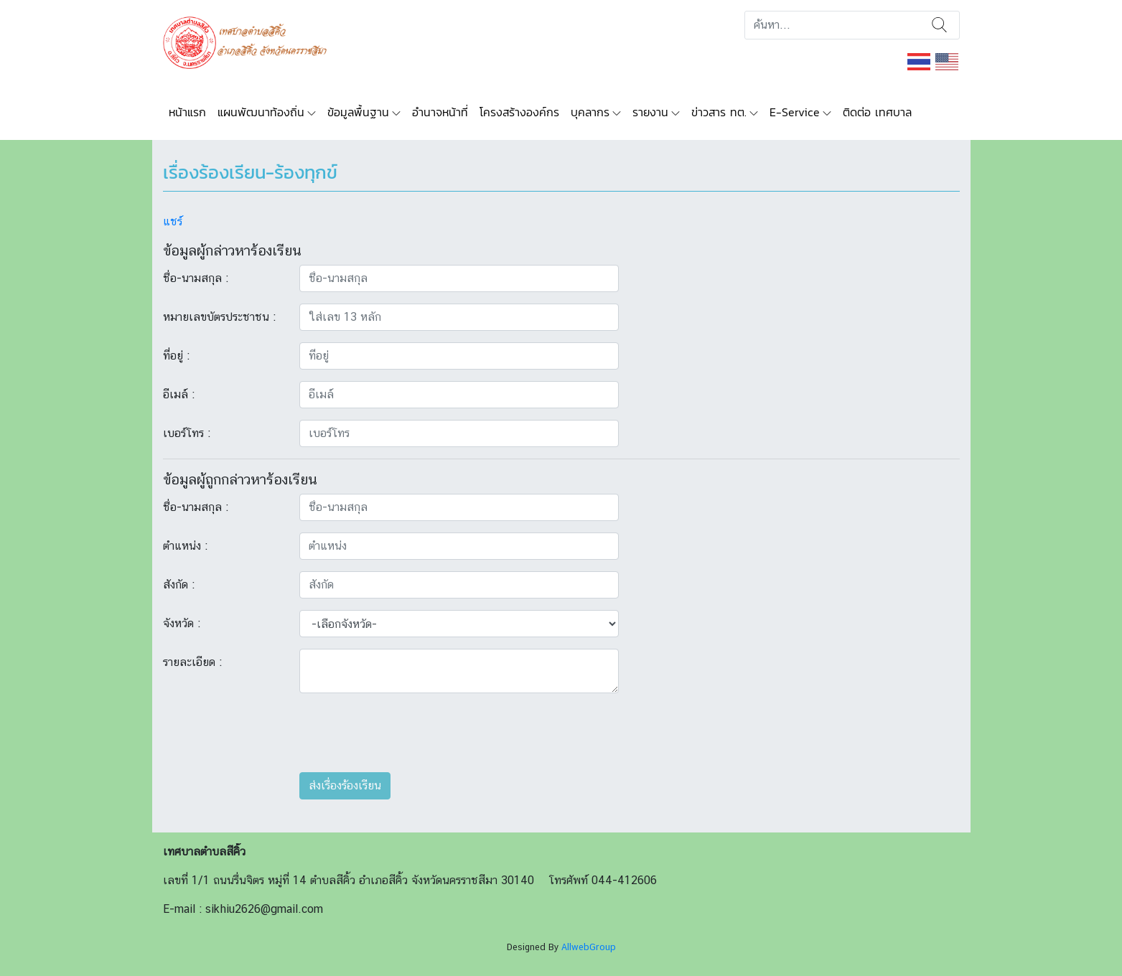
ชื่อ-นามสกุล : (195, 278)
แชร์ (172, 221)
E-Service (795, 112)
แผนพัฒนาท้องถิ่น (261, 112)
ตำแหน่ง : (185, 546)
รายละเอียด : (192, 662)
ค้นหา (939, 25)
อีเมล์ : (179, 394)
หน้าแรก (187, 112)
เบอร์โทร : (186, 433)
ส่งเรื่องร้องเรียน (345, 785)
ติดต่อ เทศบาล (877, 112)
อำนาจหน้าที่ (440, 112)
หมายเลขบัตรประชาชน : (219, 317)
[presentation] (408, 733)
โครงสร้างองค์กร (519, 112)
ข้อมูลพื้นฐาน (358, 112)
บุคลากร (590, 112)
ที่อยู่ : (176, 355)
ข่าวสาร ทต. (719, 112)
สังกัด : (179, 584)
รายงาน (650, 112)
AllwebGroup (588, 947)
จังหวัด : (181, 623)
